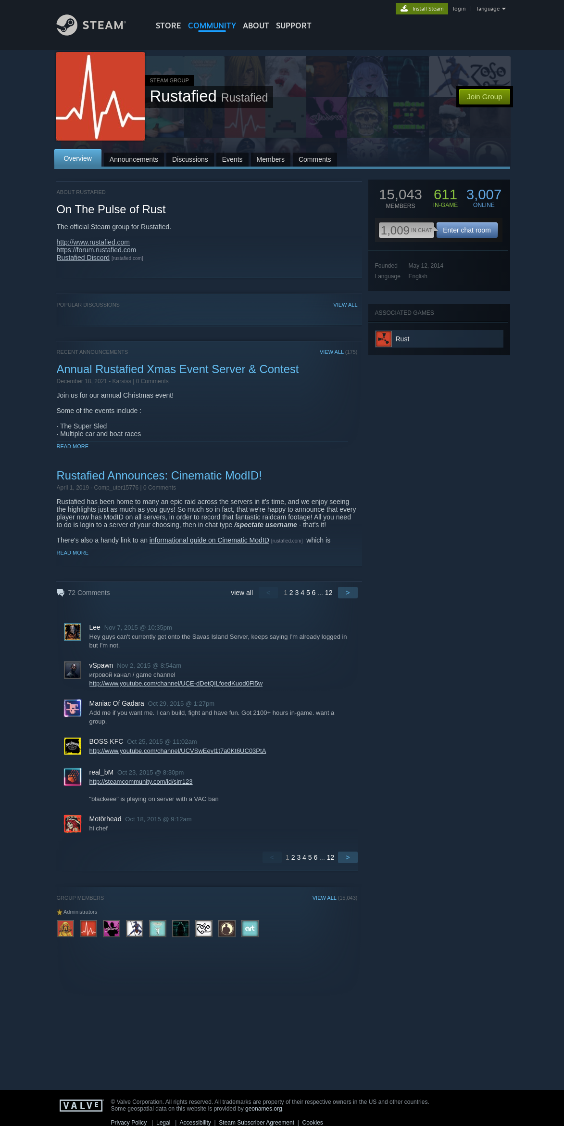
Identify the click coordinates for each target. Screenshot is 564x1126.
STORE (168, 25)
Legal (163, 1122)
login (459, 8)
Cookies (312, 1122)
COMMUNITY (212, 25)
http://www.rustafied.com (93, 242)
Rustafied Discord (83, 257)
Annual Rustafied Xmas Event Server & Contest (178, 368)
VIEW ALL (345, 305)
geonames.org (263, 1108)
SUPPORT (294, 25)
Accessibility (195, 1122)
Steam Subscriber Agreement (256, 1122)
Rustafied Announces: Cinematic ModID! (159, 475)
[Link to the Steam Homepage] (98, 33)
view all (242, 592)
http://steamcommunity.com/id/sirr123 (141, 781)
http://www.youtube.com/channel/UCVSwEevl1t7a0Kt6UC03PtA (177, 750)
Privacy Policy (129, 1122)
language (488, 8)
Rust (403, 339)
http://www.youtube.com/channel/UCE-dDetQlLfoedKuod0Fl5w (176, 683)
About (256, 25)
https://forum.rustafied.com (97, 250)
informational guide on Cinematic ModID (209, 540)
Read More (73, 446)
